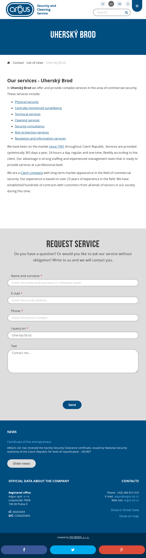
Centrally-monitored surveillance (38, 108)
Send (72, 405)
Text (14, 346)
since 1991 (56, 146)
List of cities (35, 63)
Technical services (27, 114)
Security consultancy (29, 126)
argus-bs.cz (131, 500)
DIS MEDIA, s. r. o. (79, 537)
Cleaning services (27, 120)
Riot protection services (32, 132)
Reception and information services (40, 138)
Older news (21, 463)
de (119, 4)
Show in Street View (125, 510)
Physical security (27, 102)
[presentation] (36, 385)
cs (103, 4)
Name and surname (25, 276)
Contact (18, 63)
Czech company (32, 173)
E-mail (15, 293)
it (128, 4)
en (111, 4)
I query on (18, 328)
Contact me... (73, 361)
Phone (15, 311)
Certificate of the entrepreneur (29, 442)
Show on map (129, 516)
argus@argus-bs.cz (126, 496)
